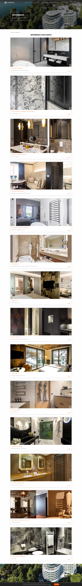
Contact (67, 2)
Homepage (26, 2)
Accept (56, 584)
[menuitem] (27, 3)
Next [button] (70, 65)
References (44, 2)
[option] (41, 14)
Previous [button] (11, 65)
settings (49, 584)
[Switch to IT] (70, 3)
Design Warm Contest (54, 2)
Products (38, 2)
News (62, 2)
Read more (69, 157)
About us (32, 2)
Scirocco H (9, 2)
